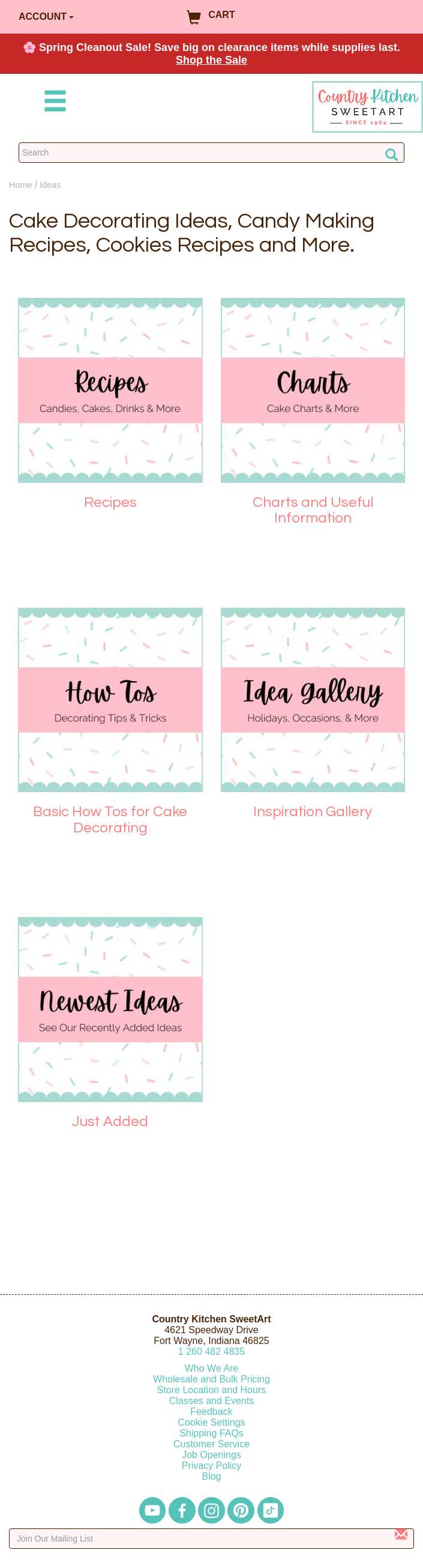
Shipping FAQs (211, 1433)
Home (20, 185)
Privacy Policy (212, 1466)
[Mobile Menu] (53, 103)
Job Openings (211, 1455)
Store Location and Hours (211, 1390)
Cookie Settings (211, 1422)
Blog (211, 1476)
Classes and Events (211, 1401)
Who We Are (212, 1368)
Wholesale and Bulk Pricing (211, 1379)
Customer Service (211, 1444)
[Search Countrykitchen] (211, 152)
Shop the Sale (211, 60)
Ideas (50, 185)
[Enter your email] (211, 1538)
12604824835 (211, 1351)
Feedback (211, 1411)
